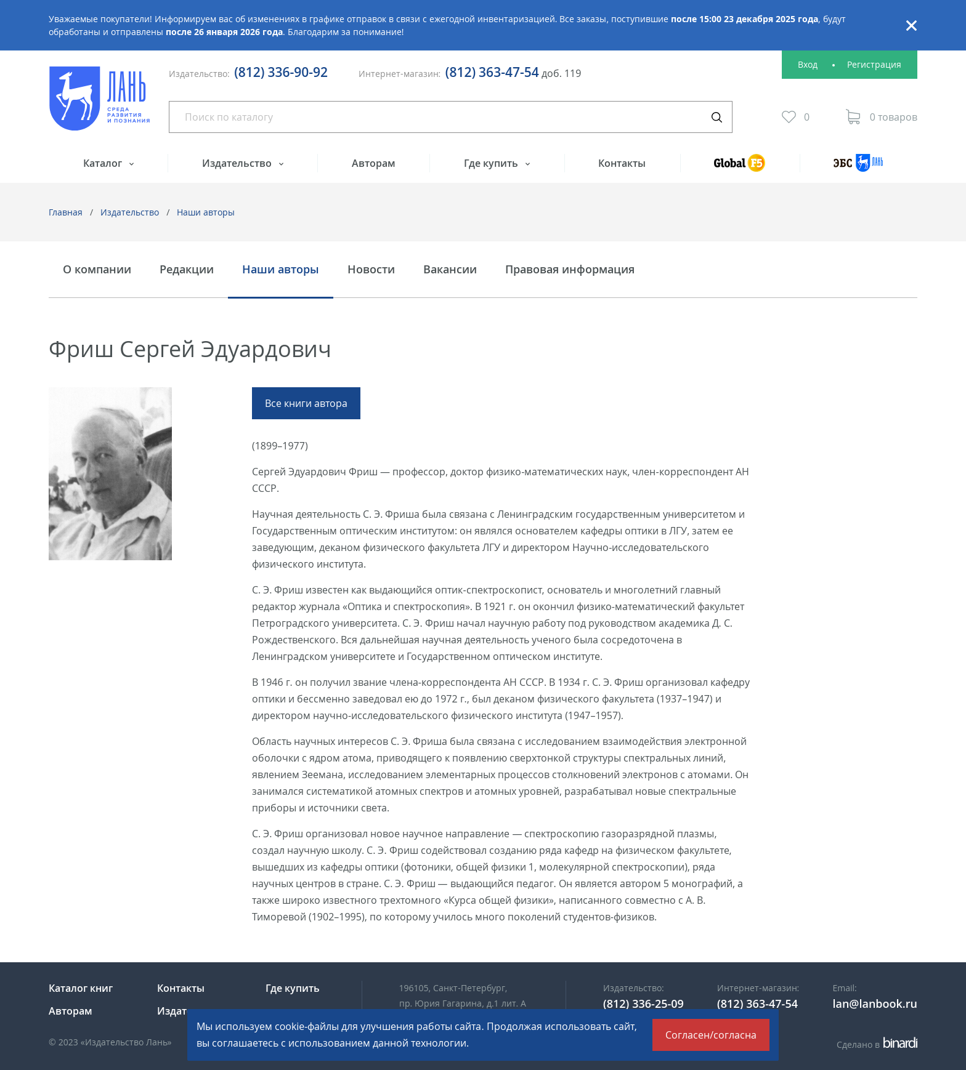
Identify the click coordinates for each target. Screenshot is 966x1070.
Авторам (374, 163)
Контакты (622, 163)
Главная (66, 212)
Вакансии (450, 269)
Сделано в (877, 1044)
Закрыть (911, 25)
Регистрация (874, 64)
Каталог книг (81, 988)
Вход (808, 64)
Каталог (103, 163)
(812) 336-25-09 (643, 1003)
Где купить (492, 163)
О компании (97, 269)
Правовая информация (570, 269)
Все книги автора (306, 403)
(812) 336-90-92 (281, 72)
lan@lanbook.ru (874, 1003)
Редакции (187, 269)
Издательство (238, 163)
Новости (371, 269)
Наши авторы (206, 212)
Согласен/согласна (711, 1035)
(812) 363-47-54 (492, 72)
